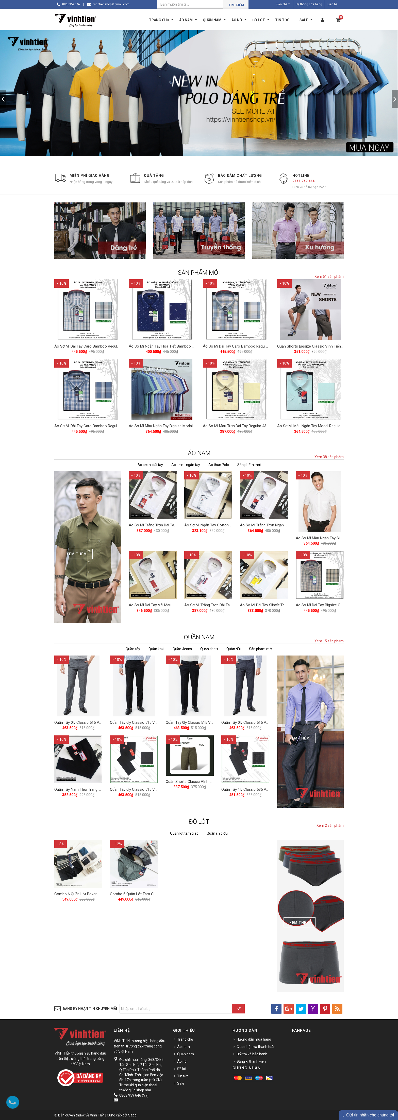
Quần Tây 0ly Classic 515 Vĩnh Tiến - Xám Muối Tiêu (97, 720)
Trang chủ (185, 1038)
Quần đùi (233, 648)
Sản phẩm (283, 4)
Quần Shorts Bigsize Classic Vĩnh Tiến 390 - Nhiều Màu (323, 345)
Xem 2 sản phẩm (330, 824)
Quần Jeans (182, 648)
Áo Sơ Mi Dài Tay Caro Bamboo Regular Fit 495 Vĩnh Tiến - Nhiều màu (112, 345)
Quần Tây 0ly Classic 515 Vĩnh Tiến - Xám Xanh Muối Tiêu (269, 720)
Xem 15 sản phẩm (329, 640)
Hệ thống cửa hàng (309, 4)
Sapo (132, 1114)
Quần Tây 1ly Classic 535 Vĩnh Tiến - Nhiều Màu (261, 787)
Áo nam (183, 1046)
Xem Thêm (77, 553)
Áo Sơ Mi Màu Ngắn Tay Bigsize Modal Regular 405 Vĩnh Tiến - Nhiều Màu (190, 425)
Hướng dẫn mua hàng (254, 1038)
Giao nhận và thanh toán (256, 1046)
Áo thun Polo (218, 463)
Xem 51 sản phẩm (329, 276)
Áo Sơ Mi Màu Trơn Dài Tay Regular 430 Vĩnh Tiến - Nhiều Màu (254, 425)
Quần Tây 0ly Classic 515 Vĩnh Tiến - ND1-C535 (149, 787)
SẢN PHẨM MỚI (199, 272)
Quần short (209, 648)
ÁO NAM (199, 451)
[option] (199, 93)
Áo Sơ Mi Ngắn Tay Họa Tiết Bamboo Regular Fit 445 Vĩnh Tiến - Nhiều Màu (191, 345)
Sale (180, 1082)
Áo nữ (182, 1060)
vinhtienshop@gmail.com (111, 4)
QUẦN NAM (199, 636)
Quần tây (133, 648)
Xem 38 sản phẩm (329, 456)
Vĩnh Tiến (97, 1114)
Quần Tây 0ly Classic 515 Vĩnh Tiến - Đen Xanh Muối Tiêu (157, 720)
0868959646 (71, 4)
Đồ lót (181, 1068)
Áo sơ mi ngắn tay (185, 463)
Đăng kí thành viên (251, 1060)
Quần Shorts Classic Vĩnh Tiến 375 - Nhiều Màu (205, 779)
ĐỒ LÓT (199, 820)
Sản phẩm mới (249, 463)
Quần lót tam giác (184, 832)
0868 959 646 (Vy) (133, 1094)
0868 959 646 (303, 181)
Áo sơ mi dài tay (150, 463)
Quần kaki (156, 648)
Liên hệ (332, 4)
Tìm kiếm (236, 5)
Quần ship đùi (217, 832)
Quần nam (185, 1053)
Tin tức (182, 1075)
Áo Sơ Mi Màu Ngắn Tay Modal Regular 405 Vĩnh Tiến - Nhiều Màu (332, 425)
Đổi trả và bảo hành (252, 1053)
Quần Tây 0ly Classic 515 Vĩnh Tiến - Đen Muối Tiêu (208, 720)
